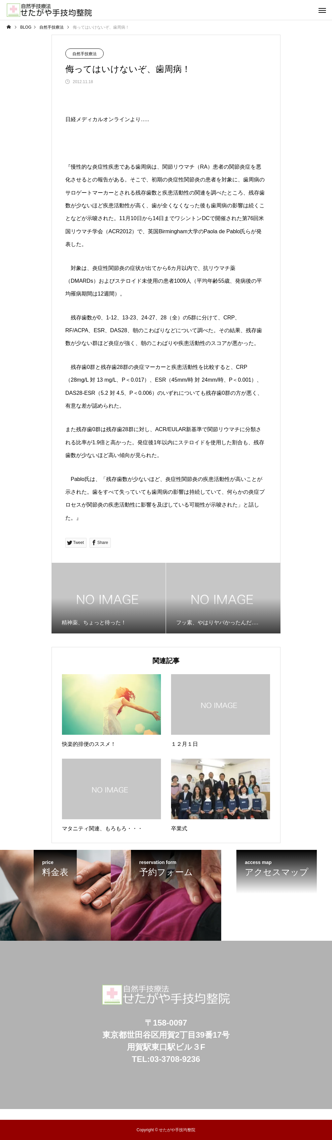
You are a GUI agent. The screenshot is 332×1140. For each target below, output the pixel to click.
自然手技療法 (84, 53)
